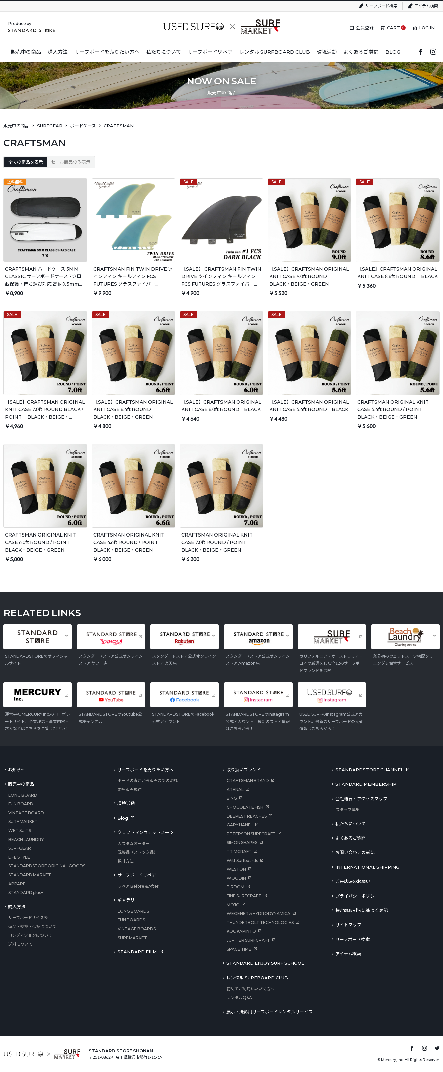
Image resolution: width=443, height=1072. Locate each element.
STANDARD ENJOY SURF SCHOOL (265, 963)
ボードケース (83, 125)
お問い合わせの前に (355, 852)
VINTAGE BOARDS (137, 928)
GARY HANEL (240, 824)
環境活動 (126, 803)
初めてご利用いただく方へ (251, 988)
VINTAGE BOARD (26, 812)
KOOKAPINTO (241, 931)
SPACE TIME (239, 949)
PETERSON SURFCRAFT (251, 833)
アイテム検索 (426, 5)
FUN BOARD (20, 803)
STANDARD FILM (137, 951)
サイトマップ (348, 924)
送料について (20, 944)
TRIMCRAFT (239, 851)
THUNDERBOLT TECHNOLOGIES (260, 922)
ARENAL (235, 789)
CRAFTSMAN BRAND (248, 780)
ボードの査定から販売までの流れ (148, 780)
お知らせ (16, 769)
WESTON (236, 869)
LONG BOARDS (133, 911)
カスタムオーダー (134, 843)
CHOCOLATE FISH (245, 807)
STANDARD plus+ (25, 892)
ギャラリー (128, 900)
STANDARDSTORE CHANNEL (369, 769)
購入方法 (16, 906)
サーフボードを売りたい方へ (145, 769)
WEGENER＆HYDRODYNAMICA (258, 913)
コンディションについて (30, 935)
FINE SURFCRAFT (244, 895)
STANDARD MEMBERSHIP (365, 784)
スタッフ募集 (348, 809)
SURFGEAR (49, 125)
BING (232, 798)
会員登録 (365, 27)
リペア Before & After (138, 886)
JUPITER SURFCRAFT (248, 940)
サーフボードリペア (136, 875)
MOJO (233, 904)
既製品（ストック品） (138, 852)
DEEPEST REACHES (247, 816)
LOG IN (427, 27)
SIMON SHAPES (242, 842)
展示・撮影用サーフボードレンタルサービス (269, 1011)
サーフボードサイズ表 (28, 917)
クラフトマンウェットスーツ (145, 832)
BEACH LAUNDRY (26, 839)
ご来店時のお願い (352, 881)
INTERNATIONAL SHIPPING (367, 867)
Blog (122, 818)
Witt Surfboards (242, 860)
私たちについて (350, 823)
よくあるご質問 (350, 838)
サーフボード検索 (381, 5)
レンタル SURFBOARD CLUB (257, 977)
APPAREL (18, 883)
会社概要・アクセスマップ (361, 798)
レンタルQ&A (239, 997)
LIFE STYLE (19, 857)
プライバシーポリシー (357, 896)
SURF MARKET (23, 821)
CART (393, 27)
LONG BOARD (22, 795)
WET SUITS (19, 830)
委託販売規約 (130, 789)
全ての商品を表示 (25, 162)
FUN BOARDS (131, 919)
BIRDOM (235, 886)
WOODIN (236, 878)
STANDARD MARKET (29, 874)
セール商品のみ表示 (70, 162)
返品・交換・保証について (32, 926)
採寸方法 (126, 861)
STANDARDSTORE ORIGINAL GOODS (46, 865)
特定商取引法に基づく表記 (361, 910)
